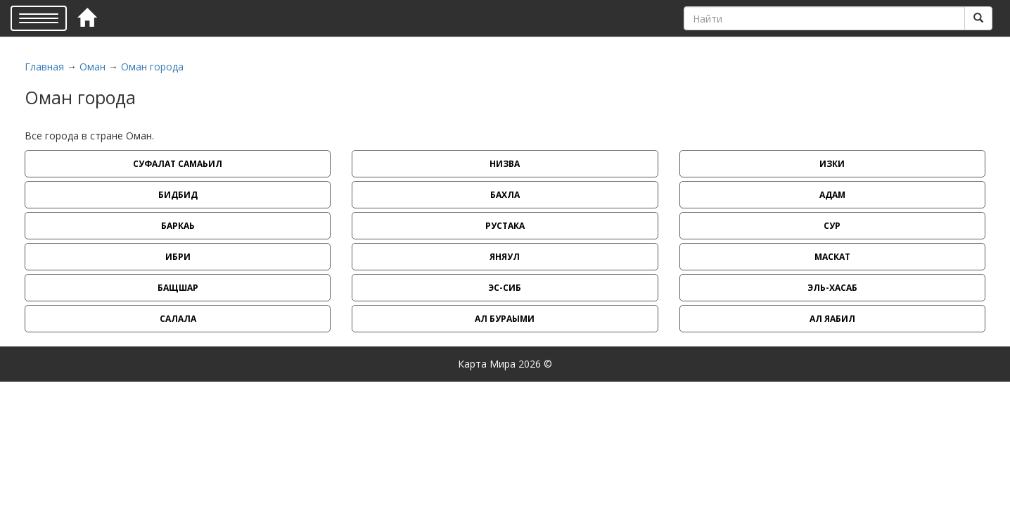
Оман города (152, 66)
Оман (92, 66)
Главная (44, 66)
